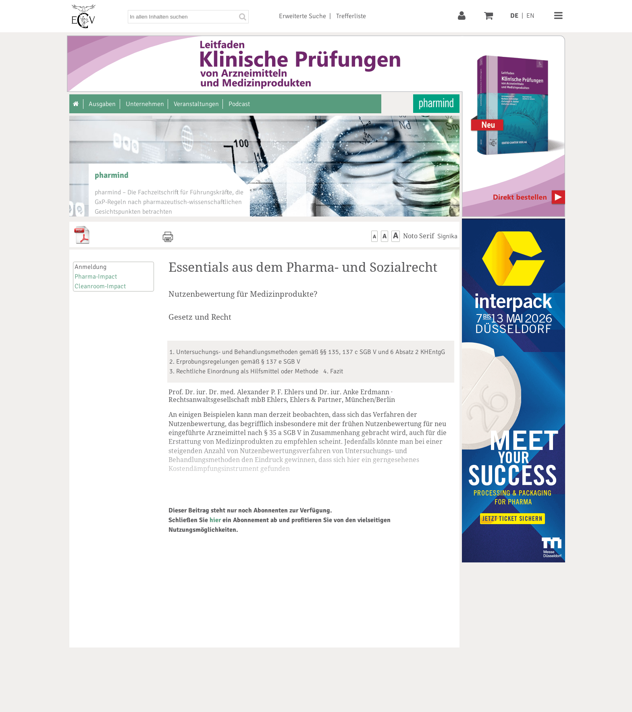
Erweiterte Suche (302, 16)
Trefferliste (351, 16)
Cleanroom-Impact (100, 286)
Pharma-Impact (96, 277)
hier (215, 520)
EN (530, 16)
